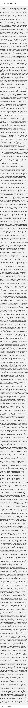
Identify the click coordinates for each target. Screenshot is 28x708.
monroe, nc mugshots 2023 (6, 706)
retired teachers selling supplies (13, 483)
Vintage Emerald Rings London (6, 701)
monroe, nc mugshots (9, 3)
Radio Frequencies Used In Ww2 (12, 702)
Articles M (21, 704)
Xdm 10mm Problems (13, 704)
